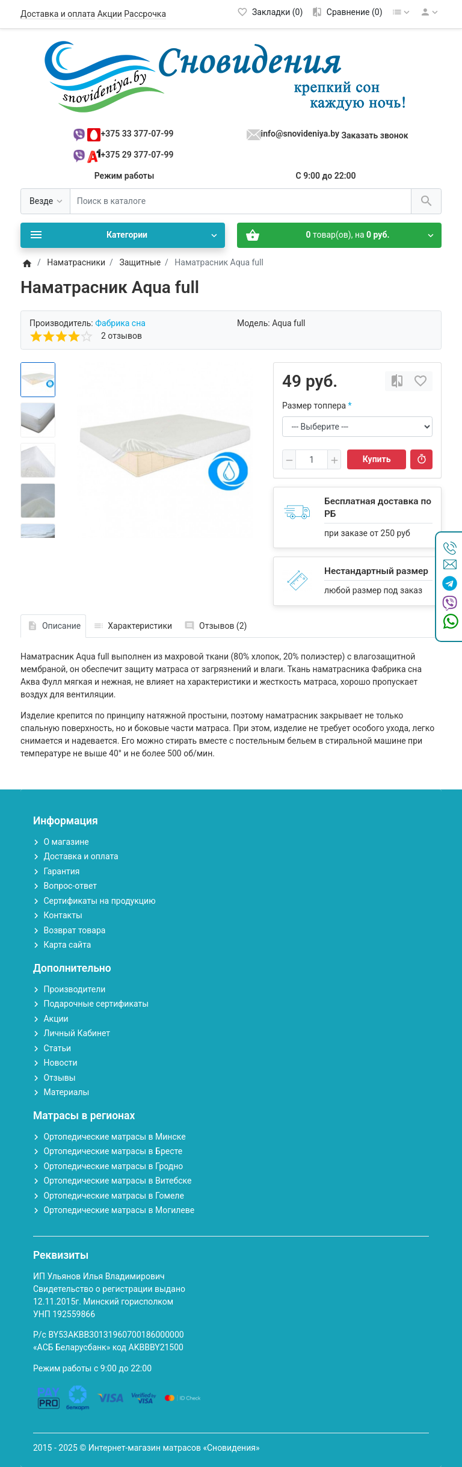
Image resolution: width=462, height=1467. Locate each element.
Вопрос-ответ (69, 886)
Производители (74, 989)
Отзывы (59, 1077)
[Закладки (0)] (270, 12)
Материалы (66, 1092)
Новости (60, 1062)
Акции (109, 14)
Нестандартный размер (376, 571)
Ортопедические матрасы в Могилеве (118, 1210)
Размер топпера (314, 405)
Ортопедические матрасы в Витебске (117, 1180)
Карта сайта (67, 945)
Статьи (57, 1048)
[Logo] (231, 76)
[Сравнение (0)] (347, 12)
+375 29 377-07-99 (137, 154)
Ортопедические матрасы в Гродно (113, 1166)
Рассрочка (145, 14)
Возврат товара (74, 930)
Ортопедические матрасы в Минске (114, 1136)
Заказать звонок (374, 135)
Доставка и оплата (57, 14)
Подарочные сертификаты (96, 1003)
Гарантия (61, 871)
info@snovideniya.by (300, 133)
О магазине (65, 842)
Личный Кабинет (76, 1033)
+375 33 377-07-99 (137, 133)
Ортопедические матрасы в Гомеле (113, 1195)
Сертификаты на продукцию (99, 901)
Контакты (62, 915)
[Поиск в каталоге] (240, 201)
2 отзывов (121, 336)
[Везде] (45, 201)
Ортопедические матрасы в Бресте (112, 1151)
